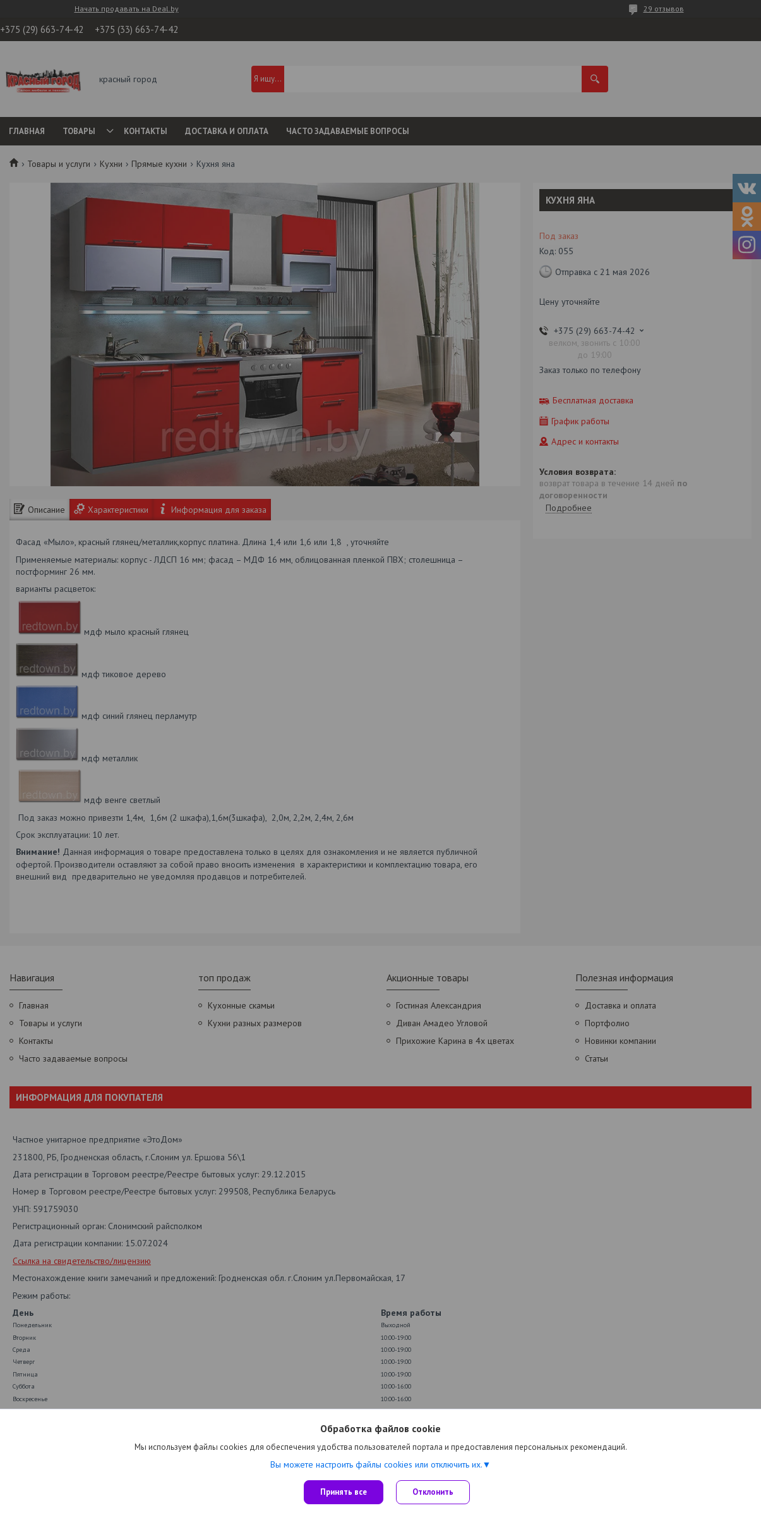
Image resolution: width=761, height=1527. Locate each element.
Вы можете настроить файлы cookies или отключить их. (376, 1464)
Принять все (343, 1492)
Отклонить (432, 1492)
